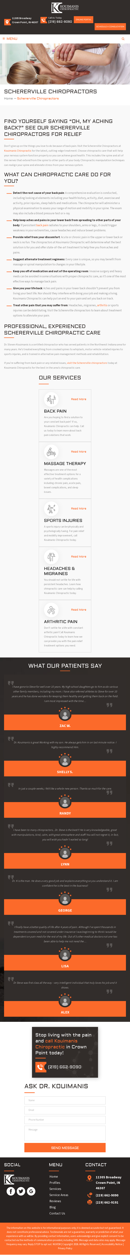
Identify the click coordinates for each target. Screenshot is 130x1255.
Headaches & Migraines (59, 571)
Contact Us (57, 1214)
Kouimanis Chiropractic (17, 151)
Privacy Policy (65, 1249)
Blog (52, 1208)
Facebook (11, 1191)
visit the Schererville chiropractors (87, 363)
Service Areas (58, 1195)
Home (53, 1177)
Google (31, 1191)
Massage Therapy (65, 463)
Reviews (55, 1201)
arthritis (102, 305)
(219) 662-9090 (60, 22)
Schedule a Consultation (110, 26)
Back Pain (55, 411)
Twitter (21, 1191)
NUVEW (57, 1244)
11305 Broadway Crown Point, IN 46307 (108, 1183)
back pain (42, 225)
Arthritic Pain (60, 621)
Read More (78, 399)
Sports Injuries (63, 520)
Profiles (54, 1183)
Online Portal (83, 19)
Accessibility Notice (112, 1244)
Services (55, 1189)
